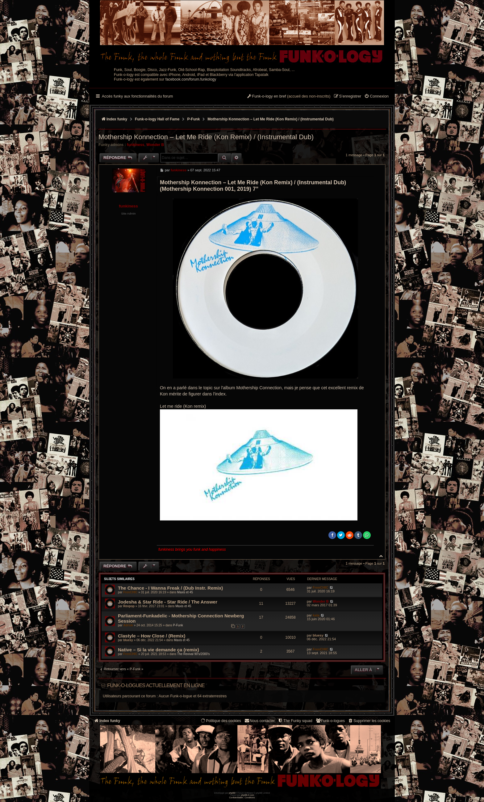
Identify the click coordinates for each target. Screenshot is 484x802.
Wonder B (155, 145)
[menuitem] (376, 96)
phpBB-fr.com (247, 795)
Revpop (129, 606)
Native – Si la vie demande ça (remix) (158, 649)
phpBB (232, 793)
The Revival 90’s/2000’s (193, 654)
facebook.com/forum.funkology (190, 79)
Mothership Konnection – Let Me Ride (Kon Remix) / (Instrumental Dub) (270, 119)
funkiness (135, 145)
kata (316, 615)
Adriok (128, 625)
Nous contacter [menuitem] (259, 720)
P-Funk (178, 625)
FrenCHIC (130, 592)
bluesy (128, 640)
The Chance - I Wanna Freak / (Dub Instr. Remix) (170, 588)
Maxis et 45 (185, 592)
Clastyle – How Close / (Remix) (151, 635)
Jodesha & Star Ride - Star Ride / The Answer (167, 601)
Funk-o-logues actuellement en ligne (156, 685)
